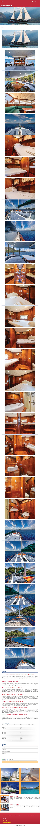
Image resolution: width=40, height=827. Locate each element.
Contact (37, 1)
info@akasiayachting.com (7, 822)
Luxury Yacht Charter (14, 796)
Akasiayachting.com (6, 5)
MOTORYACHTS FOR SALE (30, 817)
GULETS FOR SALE (6, 818)
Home (34, 1)
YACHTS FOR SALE (18, 817)
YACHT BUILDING (6, 817)
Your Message (20, 755)
